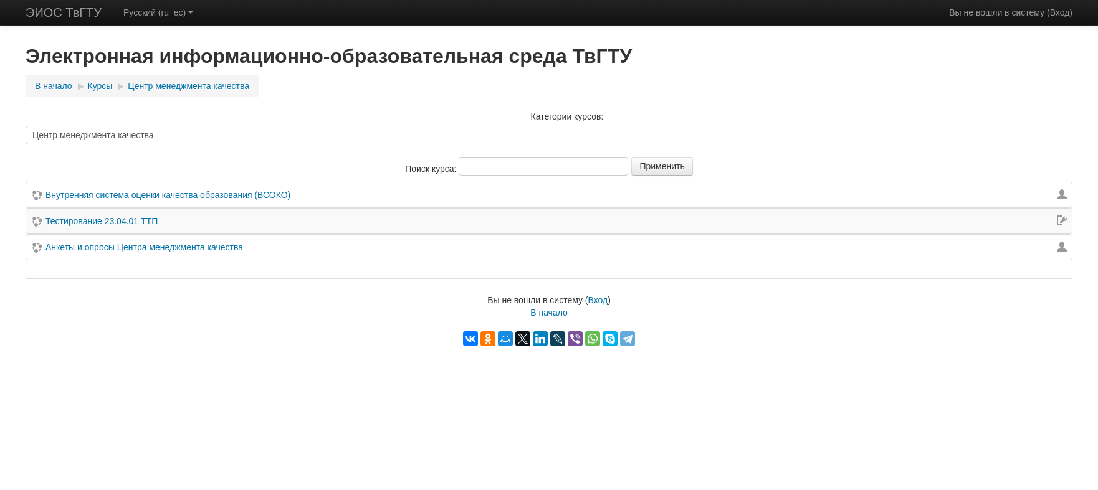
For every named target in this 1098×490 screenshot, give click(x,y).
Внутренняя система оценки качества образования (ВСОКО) (167, 195)
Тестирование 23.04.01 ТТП (101, 221)
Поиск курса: (432, 169)
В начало (53, 86)
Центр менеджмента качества (188, 86)
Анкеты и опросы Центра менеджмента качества (144, 247)
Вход (1060, 12)
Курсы (100, 86)
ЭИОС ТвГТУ (64, 12)
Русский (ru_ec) (158, 12)
